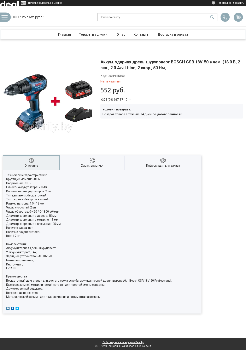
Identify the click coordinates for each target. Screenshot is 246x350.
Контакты (141, 34)
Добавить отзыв (238, 17)
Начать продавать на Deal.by (45, 2)
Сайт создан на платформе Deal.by (123, 342)
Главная (64, 34)
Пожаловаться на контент (136, 346)
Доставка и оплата (173, 34)
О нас (121, 34)
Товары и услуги (92, 34)
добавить (238, 2)
